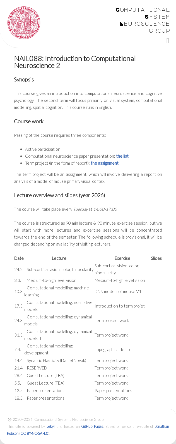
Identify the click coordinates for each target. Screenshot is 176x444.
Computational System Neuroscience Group (142, 20)
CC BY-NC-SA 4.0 (34, 433)
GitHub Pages (92, 426)
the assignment (105, 162)
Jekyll (51, 426)
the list (122, 156)
